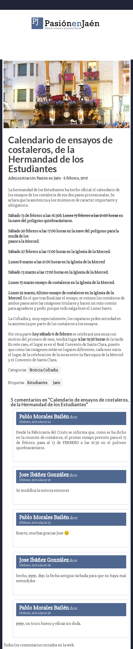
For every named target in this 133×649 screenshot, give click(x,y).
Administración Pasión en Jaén (34, 178)
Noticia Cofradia (43, 370)
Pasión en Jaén (67, 23)
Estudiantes (37, 382)
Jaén (56, 382)
